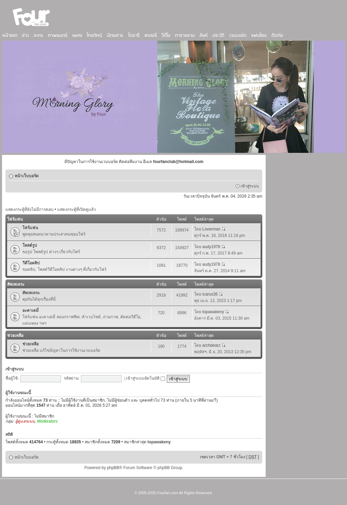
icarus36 (210, 294)
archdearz (211, 345)
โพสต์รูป (29, 245)
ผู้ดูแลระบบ (25, 421)
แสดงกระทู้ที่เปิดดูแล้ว (76, 209)
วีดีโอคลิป (31, 263)
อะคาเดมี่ (30, 310)
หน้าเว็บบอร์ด (27, 176)
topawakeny (213, 311)
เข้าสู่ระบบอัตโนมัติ (145, 378)
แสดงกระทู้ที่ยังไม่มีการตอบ (29, 209)
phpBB (113, 467)
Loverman (211, 229)
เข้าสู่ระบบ (250, 186)
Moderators (47, 421)
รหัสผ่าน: (71, 378)
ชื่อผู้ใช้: (12, 378)
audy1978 (211, 246)
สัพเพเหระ (15, 284)
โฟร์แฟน (15, 219)
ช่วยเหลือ (15, 335)
